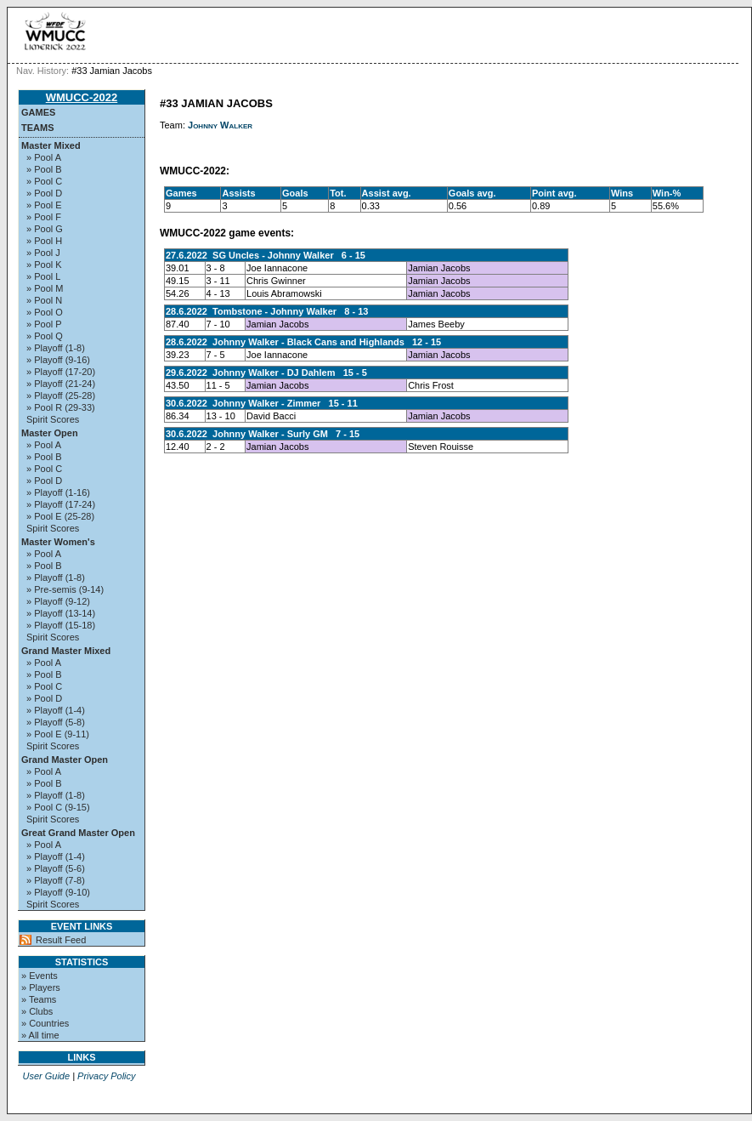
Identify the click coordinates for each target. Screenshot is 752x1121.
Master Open (49, 433)
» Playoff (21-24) (60, 383)
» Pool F (43, 217)
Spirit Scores (52, 419)
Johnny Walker (220, 125)
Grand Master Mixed (65, 651)
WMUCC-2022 (82, 97)
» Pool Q (44, 336)
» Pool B (44, 169)
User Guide (46, 1076)
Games (38, 112)
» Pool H (44, 241)
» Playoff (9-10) (58, 892)
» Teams (38, 999)
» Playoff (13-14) (60, 613)
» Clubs (37, 1011)
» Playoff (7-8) (55, 880)
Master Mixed (51, 145)
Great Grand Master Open (78, 833)
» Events (39, 975)
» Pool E (44, 205)
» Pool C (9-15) (58, 807)
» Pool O (44, 312)
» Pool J (43, 253)
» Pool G (44, 229)
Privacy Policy (106, 1076)
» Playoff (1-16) (58, 492)
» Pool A (43, 157)
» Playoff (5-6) (55, 868)
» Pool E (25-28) (60, 516)
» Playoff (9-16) (58, 360)
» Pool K (44, 264)
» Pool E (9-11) (57, 734)
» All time (40, 1035)
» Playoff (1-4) (55, 710)
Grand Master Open (64, 759)
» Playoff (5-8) (55, 722)
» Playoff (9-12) (58, 601)
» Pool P (44, 324)
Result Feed (61, 940)
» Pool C (44, 181)
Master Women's (58, 542)
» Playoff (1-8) (55, 348)
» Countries (45, 1023)
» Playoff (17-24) (60, 504)
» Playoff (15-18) (60, 625)
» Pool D (44, 193)
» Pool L (43, 276)
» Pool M (44, 288)
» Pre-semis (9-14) (65, 589)
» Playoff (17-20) (60, 372)
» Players (40, 987)
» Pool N (44, 300)
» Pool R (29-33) (60, 407)
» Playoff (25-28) (60, 395)
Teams (37, 127)
